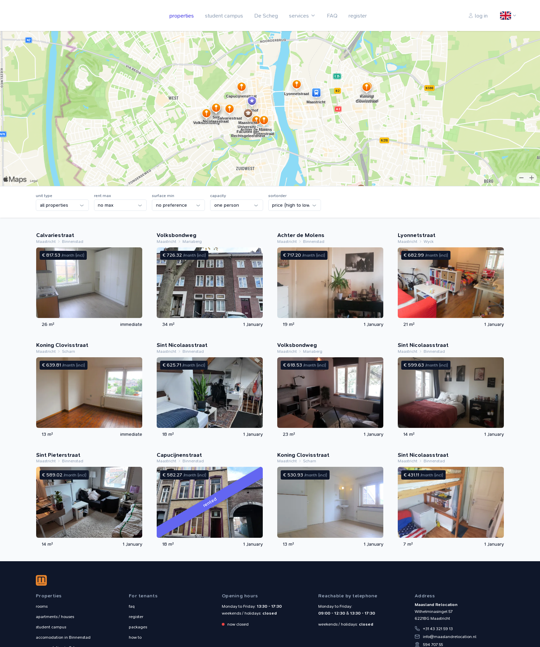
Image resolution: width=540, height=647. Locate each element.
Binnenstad (63, 637)
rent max (102, 195)
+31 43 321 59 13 (438, 628)
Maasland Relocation (51, 15)
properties (181, 15)
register (358, 15)
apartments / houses (55, 616)
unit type (44, 195)
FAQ (332, 15)
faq (132, 606)
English (506, 15)
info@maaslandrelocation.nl (449, 636)
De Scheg (266, 15)
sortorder (277, 195)
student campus (224, 15)
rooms (42, 606)
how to (135, 637)
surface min (163, 195)
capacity (218, 195)
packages (138, 627)
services (299, 15)
